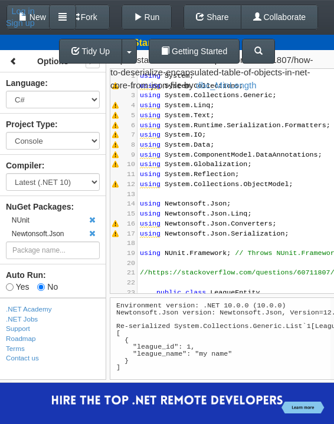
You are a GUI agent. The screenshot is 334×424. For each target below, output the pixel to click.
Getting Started (194, 51)
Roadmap (21, 338)
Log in (23, 11)
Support (18, 328)
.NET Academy (29, 309)
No (47, 287)
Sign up (20, 23)
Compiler (24, 165)
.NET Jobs (22, 319)
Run (147, 17)
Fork (83, 17)
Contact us (22, 358)
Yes (17, 287)
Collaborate (279, 17)
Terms (15, 348)
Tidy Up (90, 51)
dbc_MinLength (226, 85)
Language (25, 83)
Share (212, 17)
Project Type (30, 124)
